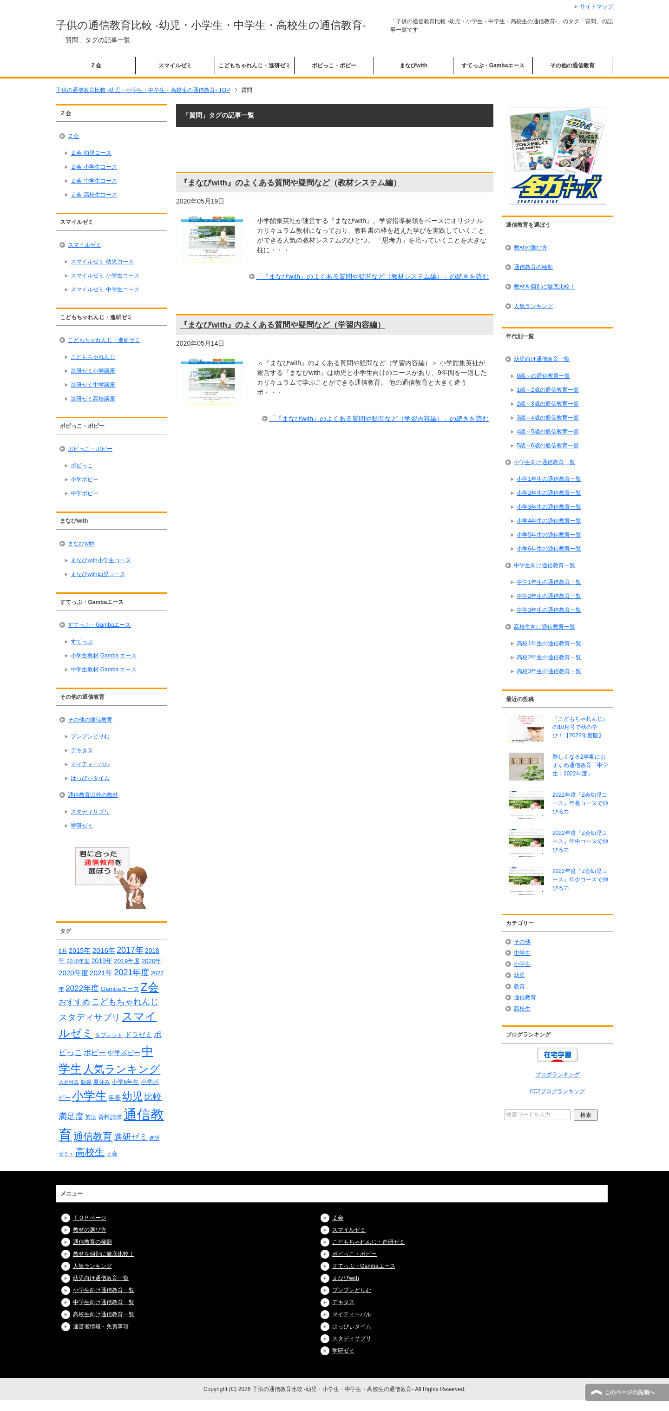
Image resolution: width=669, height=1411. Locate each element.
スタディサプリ (90, 811)
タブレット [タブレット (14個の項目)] (109, 1035)
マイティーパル (90, 764)
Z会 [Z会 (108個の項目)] (150, 987)
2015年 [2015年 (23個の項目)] (80, 950)
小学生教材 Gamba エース (104, 655)
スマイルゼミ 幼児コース (102, 261)
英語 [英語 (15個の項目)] (90, 1117)
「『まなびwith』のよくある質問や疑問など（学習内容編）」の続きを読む (379, 418)
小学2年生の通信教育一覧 (549, 493)
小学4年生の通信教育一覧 (549, 521)
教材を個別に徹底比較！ (544, 286)
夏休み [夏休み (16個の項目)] (101, 1082)
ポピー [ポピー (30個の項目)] (95, 1052)
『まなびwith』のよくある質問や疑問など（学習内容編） (282, 325)
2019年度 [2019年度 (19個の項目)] (127, 961)
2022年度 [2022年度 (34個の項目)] (82, 988)
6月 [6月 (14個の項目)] (63, 951)
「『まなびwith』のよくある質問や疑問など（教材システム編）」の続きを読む (372, 276)
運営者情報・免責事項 (101, 1326)
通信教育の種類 (533, 267)
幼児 (519, 975)
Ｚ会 (95, 65)
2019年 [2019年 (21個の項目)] (102, 961)
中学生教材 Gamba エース (104, 669)
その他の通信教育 (572, 65)
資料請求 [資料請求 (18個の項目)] (110, 1117)
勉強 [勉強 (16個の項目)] (86, 1082)
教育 (519, 986)
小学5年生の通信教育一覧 (549, 535)
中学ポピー (84, 493)
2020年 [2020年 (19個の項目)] (152, 961)
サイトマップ (596, 6)
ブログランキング (557, 1074)
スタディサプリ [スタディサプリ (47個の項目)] (89, 1017)
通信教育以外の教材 (93, 795)
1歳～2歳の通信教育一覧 (547, 390)
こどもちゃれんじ (93, 357)
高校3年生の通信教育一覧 (549, 671)
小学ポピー (84, 479)
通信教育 (525, 997)
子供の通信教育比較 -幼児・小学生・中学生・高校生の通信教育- (211, 25)
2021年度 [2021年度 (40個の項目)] (131, 972)
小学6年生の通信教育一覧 (549, 548)
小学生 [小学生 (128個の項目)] (89, 1095)
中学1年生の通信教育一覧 (549, 582)
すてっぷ (82, 641)
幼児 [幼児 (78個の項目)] (132, 1096)
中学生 (522, 953)
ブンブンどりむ (90, 736)
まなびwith (413, 65)
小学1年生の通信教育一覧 (549, 479)
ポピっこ (82, 465)
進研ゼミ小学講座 (93, 371)
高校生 (522, 1008)
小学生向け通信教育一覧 (544, 462)
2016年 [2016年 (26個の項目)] (103, 950)
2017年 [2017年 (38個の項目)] (130, 950)
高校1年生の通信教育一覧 (549, 643)
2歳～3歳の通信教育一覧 (547, 403)
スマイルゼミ (175, 65)
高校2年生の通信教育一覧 (549, 657)
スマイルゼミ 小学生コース (105, 275)
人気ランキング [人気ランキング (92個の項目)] (121, 1069)
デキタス (82, 750)
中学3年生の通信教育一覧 (549, 610)
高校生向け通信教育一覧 (544, 626)
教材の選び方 (530, 247)
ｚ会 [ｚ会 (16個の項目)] (112, 1153)
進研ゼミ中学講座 (93, 384)
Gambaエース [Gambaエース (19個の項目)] (119, 988)
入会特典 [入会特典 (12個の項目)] (69, 1082)
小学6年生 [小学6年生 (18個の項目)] (125, 1081)
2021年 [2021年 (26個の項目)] (101, 973)
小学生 (522, 964)
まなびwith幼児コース (98, 574)
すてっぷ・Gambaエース (493, 65)
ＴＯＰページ (89, 1217)
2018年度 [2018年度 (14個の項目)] (78, 961)
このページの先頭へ (629, 1392)
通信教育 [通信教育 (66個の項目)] (92, 1136)
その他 (522, 941)
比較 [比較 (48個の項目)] (153, 1097)
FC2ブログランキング (557, 1091)
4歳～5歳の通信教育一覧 (547, 431)
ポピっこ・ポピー (334, 65)
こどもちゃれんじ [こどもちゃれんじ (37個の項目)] (125, 1001)
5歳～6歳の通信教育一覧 (547, 445)
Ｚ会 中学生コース (94, 180)
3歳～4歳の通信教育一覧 (547, 417)
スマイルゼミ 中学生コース (105, 289)
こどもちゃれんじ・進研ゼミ (254, 65)
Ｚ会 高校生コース (94, 194)
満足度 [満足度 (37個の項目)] (71, 1116)
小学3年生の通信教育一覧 (549, 507)
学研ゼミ (82, 825)
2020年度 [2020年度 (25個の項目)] (73, 973)
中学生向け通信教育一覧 (544, 565)
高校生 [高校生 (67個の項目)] (90, 1152)
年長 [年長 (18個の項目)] (115, 1097)
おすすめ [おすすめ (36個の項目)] (74, 1001)
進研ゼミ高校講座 (93, 398)
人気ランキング (533, 306)
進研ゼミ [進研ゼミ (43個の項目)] (131, 1137)
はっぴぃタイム (90, 778)
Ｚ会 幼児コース (91, 153)
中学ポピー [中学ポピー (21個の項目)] (124, 1053)
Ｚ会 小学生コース (94, 167)
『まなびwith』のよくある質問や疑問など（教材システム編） (290, 182)
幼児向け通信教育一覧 (542, 359)
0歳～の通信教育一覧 (543, 376)
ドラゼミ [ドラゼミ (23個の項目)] (138, 1034)
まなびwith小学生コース (101, 560)
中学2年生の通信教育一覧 (549, 596)
